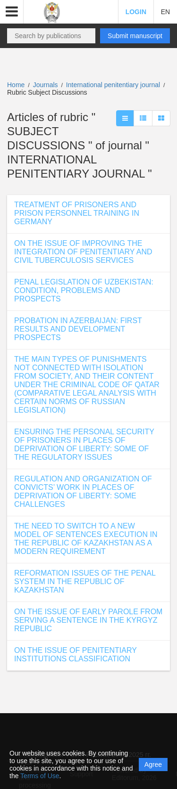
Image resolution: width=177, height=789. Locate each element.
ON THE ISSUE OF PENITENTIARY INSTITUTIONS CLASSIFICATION (75, 654)
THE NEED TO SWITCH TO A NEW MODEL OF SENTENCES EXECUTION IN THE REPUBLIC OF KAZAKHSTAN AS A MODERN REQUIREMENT (85, 538)
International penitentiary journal (114, 85)
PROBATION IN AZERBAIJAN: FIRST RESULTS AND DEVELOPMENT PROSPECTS (78, 329)
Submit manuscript (135, 36)
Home (16, 85)
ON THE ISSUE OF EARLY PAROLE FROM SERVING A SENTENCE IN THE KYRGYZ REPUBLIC (88, 620)
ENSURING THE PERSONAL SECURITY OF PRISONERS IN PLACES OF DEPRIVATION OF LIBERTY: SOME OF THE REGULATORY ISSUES (84, 444)
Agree (153, 764)
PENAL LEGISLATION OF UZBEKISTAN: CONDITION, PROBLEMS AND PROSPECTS (83, 290)
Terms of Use (39, 776)
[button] (12, 12)
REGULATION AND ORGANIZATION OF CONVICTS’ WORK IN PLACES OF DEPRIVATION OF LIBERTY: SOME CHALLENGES (83, 491)
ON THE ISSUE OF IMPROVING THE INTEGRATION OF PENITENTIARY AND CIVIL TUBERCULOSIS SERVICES (83, 251)
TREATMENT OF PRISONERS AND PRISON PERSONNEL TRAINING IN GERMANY (76, 213)
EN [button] (165, 12)
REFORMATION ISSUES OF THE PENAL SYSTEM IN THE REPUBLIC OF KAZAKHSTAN (84, 581)
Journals (45, 85)
